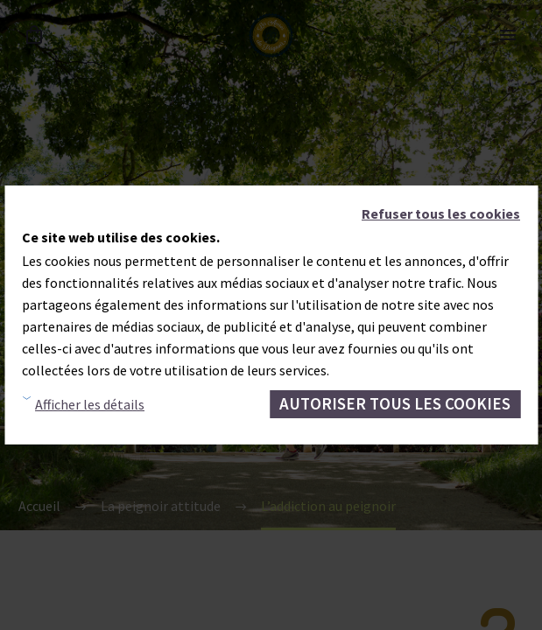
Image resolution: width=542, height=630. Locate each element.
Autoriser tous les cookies (394, 403)
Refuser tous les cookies (441, 213)
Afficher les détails (89, 404)
